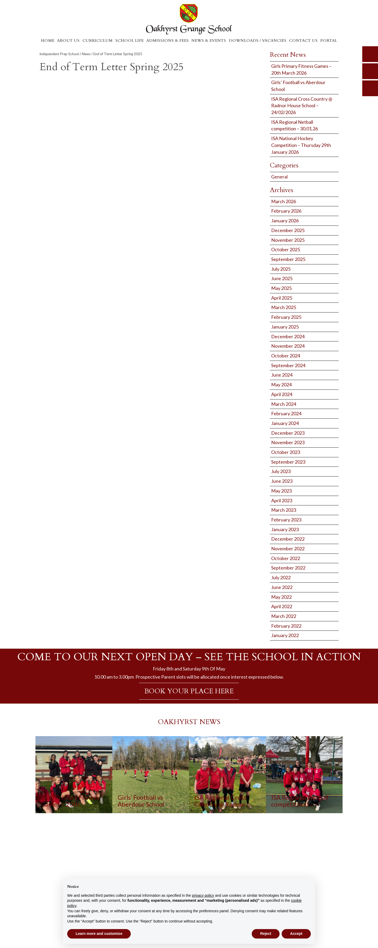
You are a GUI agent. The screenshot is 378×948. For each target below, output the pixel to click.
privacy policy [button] (203, 895)
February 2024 (286, 413)
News (86, 54)
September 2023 (288, 462)
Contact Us (303, 40)
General (279, 177)
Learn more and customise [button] (99, 933)
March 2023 (283, 510)
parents (370, 71)
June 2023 (281, 481)
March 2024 (283, 404)
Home (47, 40)
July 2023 (281, 471)
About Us (68, 40)
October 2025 (285, 249)
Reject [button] (265, 933)
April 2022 (281, 606)
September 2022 (288, 568)
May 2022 (281, 597)
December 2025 (287, 230)
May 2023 (281, 491)
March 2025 (283, 307)
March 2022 (283, 616)
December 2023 (287, 433)
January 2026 (285, 220)
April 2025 (281, 298)
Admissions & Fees (167, 40)
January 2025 (285, 327)
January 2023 (285, 529)
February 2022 (286, 626)
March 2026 (283, 201)
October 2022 (285, 558)
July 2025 (281, 269)
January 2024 (285, 423)
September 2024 (288, 365)
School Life (129, 40)
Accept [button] (296, 933)
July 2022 (281, 577)
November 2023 (287, 442)
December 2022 (287, 539)
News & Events (208, 40)
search (370, 54)
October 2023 (285, 452)
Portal (328, 40)
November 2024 (287, 346)
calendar (370, 88)
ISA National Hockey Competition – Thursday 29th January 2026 (301, 145)
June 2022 (281, 587)
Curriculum (97, 40)
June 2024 (281, 375)
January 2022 (285, 635)
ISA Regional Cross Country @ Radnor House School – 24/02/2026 (301, 105)
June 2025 (281, 278)
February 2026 (286, 211)
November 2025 (287, 240)
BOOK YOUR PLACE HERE (189, 691)
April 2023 (281, 500)
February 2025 (286, 317)
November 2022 (287, 548)
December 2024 (287, 336)
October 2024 (285, 355)
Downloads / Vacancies (257, 40)
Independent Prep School (59, 54)
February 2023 (286, 519)
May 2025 (281, 288)
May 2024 (281, 384)
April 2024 (281, 394)
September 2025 (288, 259)
